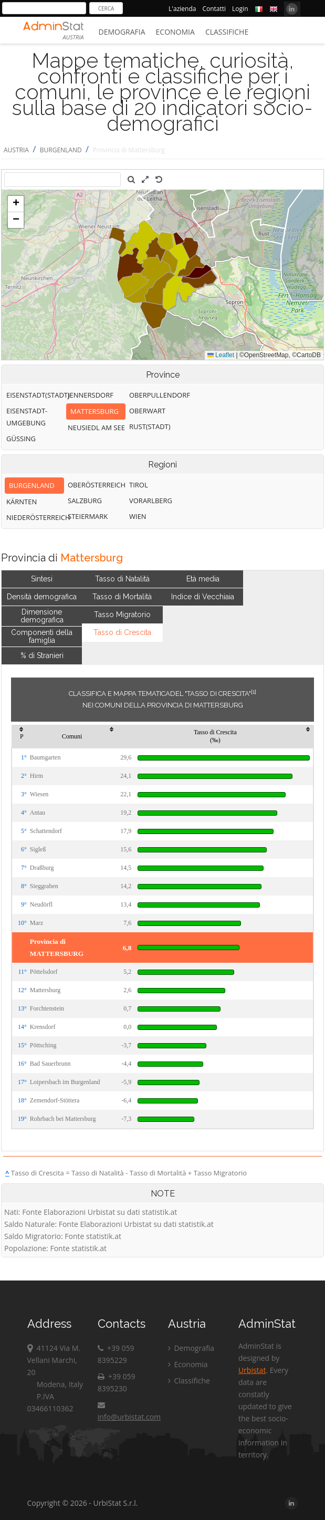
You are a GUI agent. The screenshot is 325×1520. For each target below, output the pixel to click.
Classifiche (226, 32)
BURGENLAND (61, 149)
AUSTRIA (16, 149)
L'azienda (182, 8)
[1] (253, 692)
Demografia (122, 32)
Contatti (214, 8)
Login (240, 8)
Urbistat (252, 1370)
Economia (175, 32)
